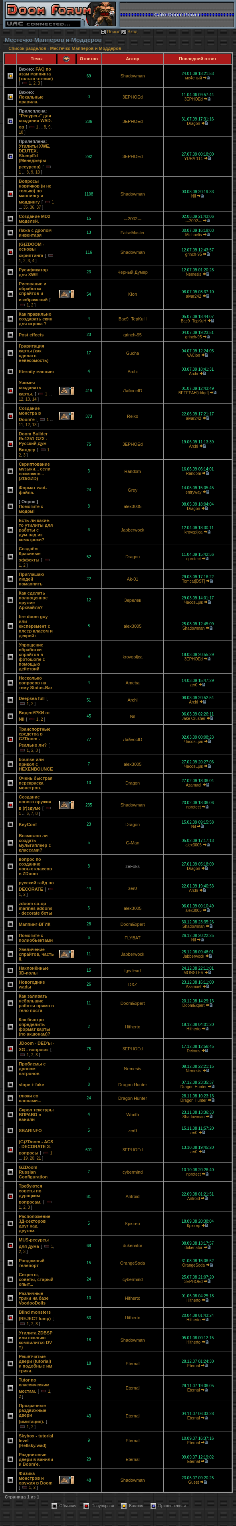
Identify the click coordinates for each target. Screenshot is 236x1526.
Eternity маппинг (36, 371)
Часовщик (193, 602)
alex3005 (133, 506)
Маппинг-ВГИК (34, 924)
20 (32, 1158)
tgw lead (133, 970)
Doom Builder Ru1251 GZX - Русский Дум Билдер (33, 441)
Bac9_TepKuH (133, 318)
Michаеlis (193, 235)
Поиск (110, 31)
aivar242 (193, 296)
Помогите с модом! (31, 509)
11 (21, 425)
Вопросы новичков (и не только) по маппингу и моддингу (35, 191)
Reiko (132, 416)
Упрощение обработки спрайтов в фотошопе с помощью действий (32, 656)
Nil (193, 196)
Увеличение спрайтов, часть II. (36, 954)
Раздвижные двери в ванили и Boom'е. (36, 1459)
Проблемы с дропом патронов (32, 1068)
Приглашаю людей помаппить (31, 579)
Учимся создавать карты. (30, 388)
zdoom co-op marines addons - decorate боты (35, 908)
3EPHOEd (133, 97)
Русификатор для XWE (33, 272)
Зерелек (132, 600)
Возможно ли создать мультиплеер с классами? (35, 842)
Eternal (133, 1363)
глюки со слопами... (30, 1098)
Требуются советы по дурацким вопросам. (30, 1194)
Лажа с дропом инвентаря (35, 232)
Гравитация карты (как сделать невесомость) (34, 353)
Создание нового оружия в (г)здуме (35, 802)
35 (25, 207)
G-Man (132, 842)
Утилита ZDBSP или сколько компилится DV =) (35, 1340)
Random (132, 471)
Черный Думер (132, 272)
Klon (132, 294)
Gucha (132, 353)
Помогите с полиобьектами (36, 938)
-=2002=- (133, 218)
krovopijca (193, 532)
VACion (193, 355)
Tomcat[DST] (193, 581)
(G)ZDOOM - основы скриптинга (31, 250)
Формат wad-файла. (33, 490)
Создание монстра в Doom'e (30, 414)
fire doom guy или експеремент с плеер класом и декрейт (36, 626)
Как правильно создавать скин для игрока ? (35, 319)
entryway (194, 492)
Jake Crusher (193, 718)
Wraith (132, 1114)
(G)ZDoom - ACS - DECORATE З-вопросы (36, 1147)
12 (21, 399)
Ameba (133, 682)
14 (34, 399)
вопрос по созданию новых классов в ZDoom (35, 866)
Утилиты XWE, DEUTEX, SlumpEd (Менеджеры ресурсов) (34, 156)
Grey (132, 490)
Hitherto (133, 1026)
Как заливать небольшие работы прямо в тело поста (36, 1003)
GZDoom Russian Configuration (33, 1172)
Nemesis (193, 274)
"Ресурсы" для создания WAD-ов (35, 121)
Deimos (193, 1051)
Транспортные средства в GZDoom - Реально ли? (34, 737)
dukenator (133, 1245)
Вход (129, 31)
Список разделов (28, 48)
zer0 (193, 685)
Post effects (31, 334)
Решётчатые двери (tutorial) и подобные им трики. (35, 1363)
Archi (132, 371)
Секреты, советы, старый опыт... (36, 1279)
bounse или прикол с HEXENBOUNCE (36, 764)
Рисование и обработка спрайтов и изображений (33, 291)
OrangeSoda (132, 1263)
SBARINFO (30, 1130)
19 (25, 1158)
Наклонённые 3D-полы (34, 970)
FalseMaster (133, 232)
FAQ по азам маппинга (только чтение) (36, 74)
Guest (193, 1482)
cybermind (133, 1172)
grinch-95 (193, 254)
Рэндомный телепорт (32, 1263)
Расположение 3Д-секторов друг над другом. (34, 1223)
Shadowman (132, 75)
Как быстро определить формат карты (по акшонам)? (34, 1026)
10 (21, 132)
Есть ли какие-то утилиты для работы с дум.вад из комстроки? (36, 530)
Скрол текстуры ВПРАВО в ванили (36, 1114)
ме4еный (193, 78)
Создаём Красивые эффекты (30, 554)
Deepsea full (32, 698)
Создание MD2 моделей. (34, 218)
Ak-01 (133, 579)
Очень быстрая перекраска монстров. (35, 783)
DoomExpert (132, 924)
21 (39, 1158)
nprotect (193, 559)
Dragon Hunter (132, 1084)
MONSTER (194, 973)
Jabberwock (133, 530)
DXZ (132, 984)
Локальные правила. (31, 99)
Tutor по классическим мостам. (34, 1386)
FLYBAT (133, 937)
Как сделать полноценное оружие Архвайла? (33, 600)
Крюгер (132, 1223)
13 (28, 399)
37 (39, 207)
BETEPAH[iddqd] (193, 393)
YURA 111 (193, 158)
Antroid (133, 1196)
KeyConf (28, 824)
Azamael (193, 785)
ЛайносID (132, 390)
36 (32, 207)
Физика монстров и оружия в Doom (36, 1478)
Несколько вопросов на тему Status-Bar (35, 683)
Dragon (193, 123)
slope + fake (31, 1084)
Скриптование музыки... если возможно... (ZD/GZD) (34, 471)
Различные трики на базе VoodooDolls (34, 1298)
